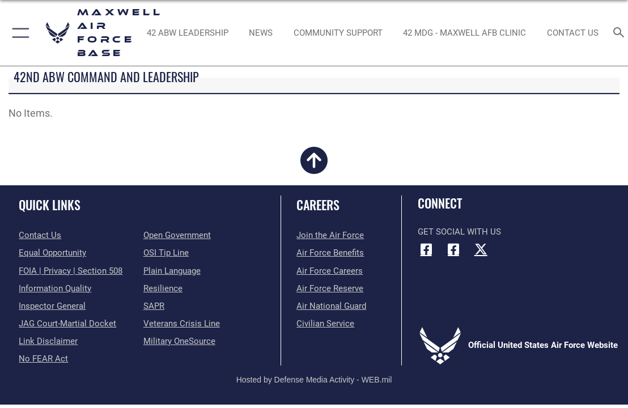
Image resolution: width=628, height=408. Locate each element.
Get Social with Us (459, 232)
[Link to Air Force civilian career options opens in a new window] (325, 323)
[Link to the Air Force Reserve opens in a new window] (329, 288)
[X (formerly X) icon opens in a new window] (480, 249)
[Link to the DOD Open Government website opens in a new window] (177, 235)
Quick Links (49, 205)
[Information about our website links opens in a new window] (48, 341)
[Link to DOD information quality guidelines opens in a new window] (55, 288)
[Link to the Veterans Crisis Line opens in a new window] (181, 323)
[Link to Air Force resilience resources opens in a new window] (163, 288)
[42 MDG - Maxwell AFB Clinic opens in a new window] (465, 33)
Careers (318, 205)
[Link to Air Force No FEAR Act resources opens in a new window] (43, 359)
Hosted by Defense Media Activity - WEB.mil (314, 379)
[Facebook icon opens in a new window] (426, 249)
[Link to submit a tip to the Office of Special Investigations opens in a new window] (166, 253)
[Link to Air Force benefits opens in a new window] (330, 253)
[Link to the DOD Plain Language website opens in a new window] (172, 271)
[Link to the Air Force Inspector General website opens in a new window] (52, 306)
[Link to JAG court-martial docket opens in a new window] (67, 323)
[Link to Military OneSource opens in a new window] (179, 341)
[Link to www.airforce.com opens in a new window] (330, 235)
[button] (18, 33)
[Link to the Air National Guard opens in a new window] (331, 306)
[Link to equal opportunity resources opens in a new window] (52, 253)
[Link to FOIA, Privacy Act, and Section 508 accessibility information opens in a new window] (70, 271)
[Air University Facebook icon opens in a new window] (453, 249)
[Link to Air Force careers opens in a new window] (329, 271)
